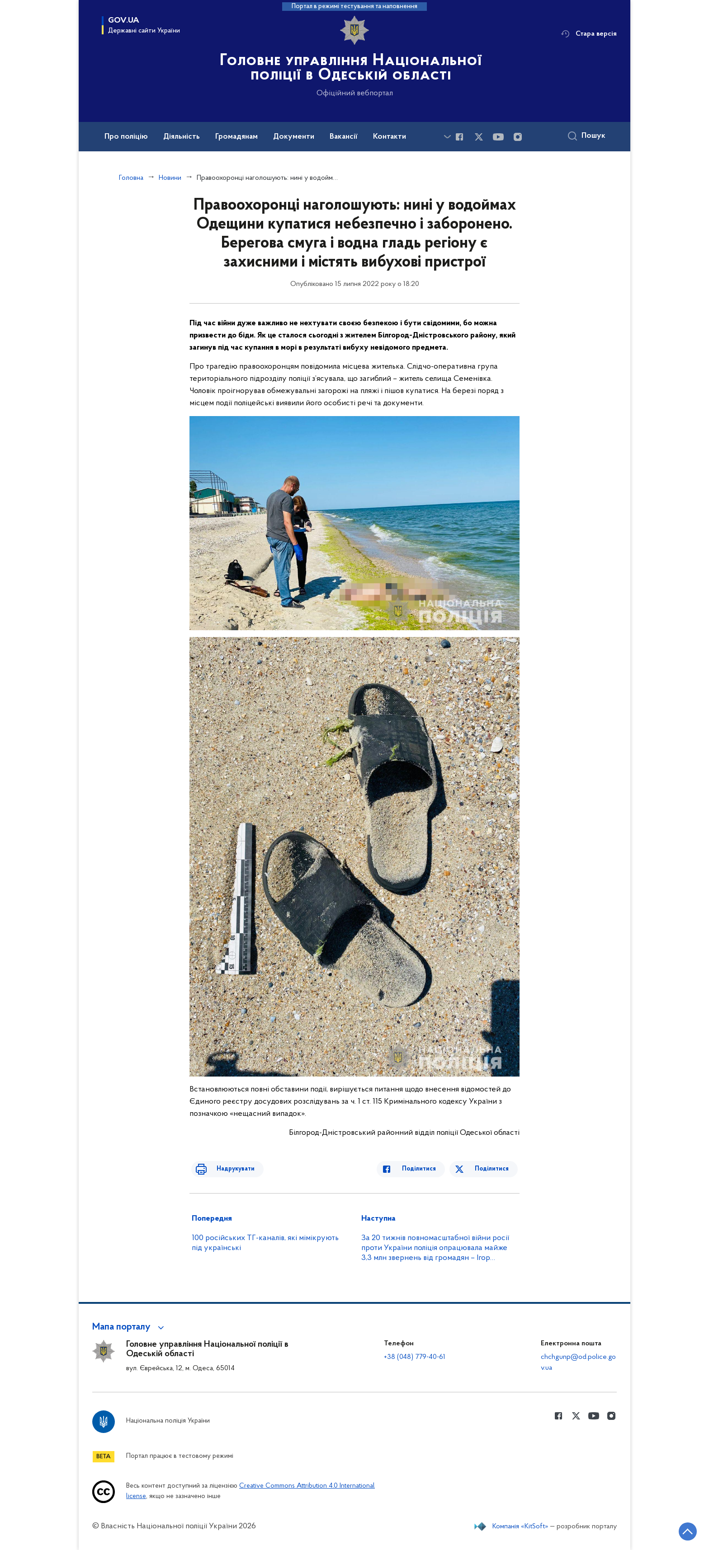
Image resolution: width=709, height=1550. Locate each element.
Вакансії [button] (344, 137)
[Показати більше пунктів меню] (447, 136)
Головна (131, 178)
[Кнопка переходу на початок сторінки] (675, 1530)
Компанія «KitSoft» (520, 1526)
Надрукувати (227, 1169)
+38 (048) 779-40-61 (414, 1357)
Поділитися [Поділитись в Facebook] (428, 1169)
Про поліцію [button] (126, 137)
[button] (129, 1327)
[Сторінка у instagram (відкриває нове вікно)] (517, 136)
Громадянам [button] (236, 137)
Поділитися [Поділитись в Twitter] (493, 1169)
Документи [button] (293, 137)
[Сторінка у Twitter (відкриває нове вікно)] (478, 136)
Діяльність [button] (181, 137)
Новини (170, 178)
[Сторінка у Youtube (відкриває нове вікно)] (498, 136)
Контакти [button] (389, 137)
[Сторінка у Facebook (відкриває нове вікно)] (459, 136)
